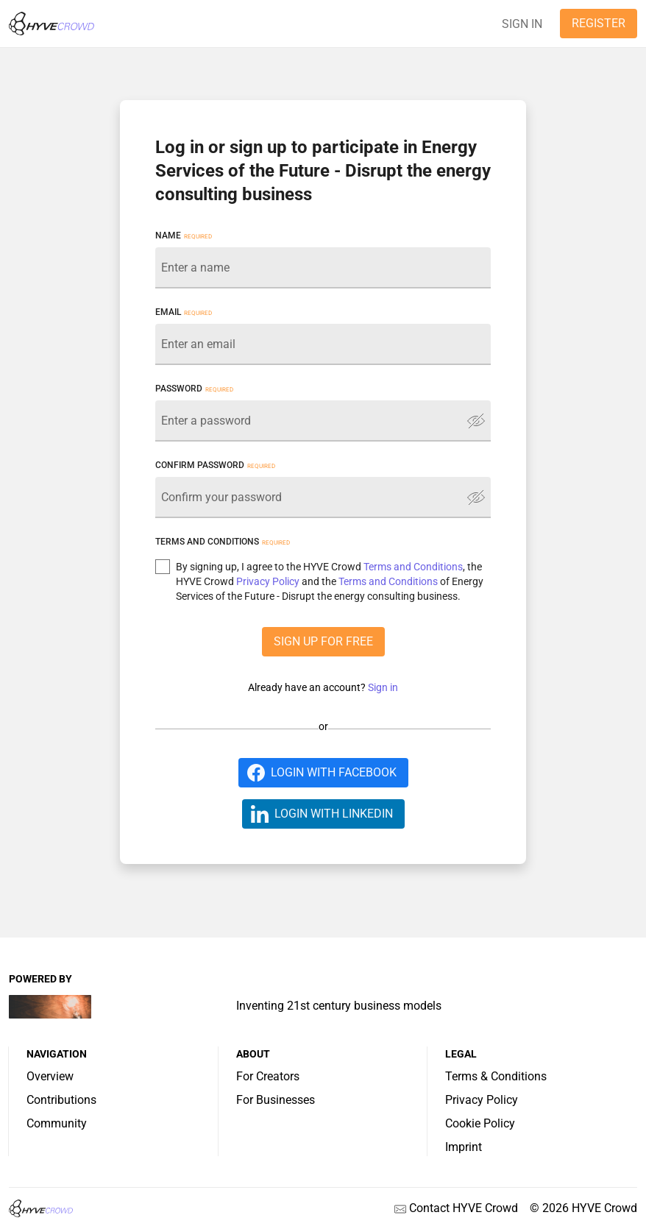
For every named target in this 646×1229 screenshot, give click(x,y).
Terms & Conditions (496, 1076)
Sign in (383, 687)
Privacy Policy (267, 581)
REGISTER (598, 23)
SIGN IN (522, 24)
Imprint (463, 1147)
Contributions (61, 1100)
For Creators (267, 1076)
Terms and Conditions (413, 567)
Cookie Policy (480, 1123)
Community (56, 1123)
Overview (50, 1076)
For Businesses (275, 1100)
